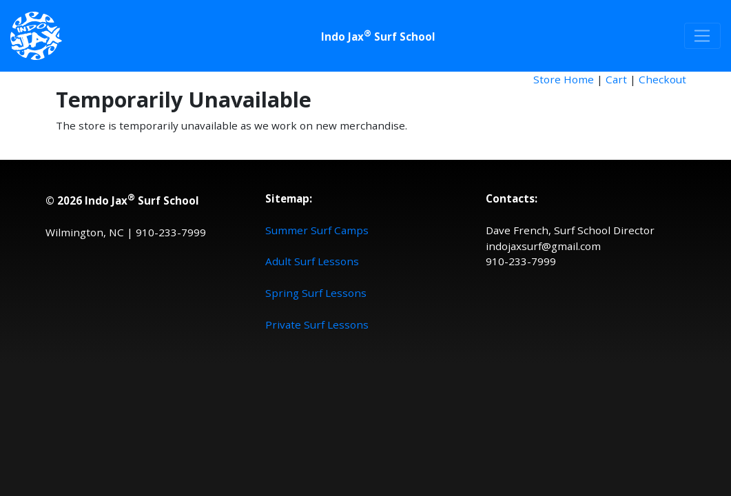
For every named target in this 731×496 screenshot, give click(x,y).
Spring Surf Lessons (316, 293)
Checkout (662, 79)
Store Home (563, 79)
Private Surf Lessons (317, 324)
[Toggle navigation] (702, 36)
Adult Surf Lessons (312, 261)
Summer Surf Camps (317, 230)
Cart (616, 79)
